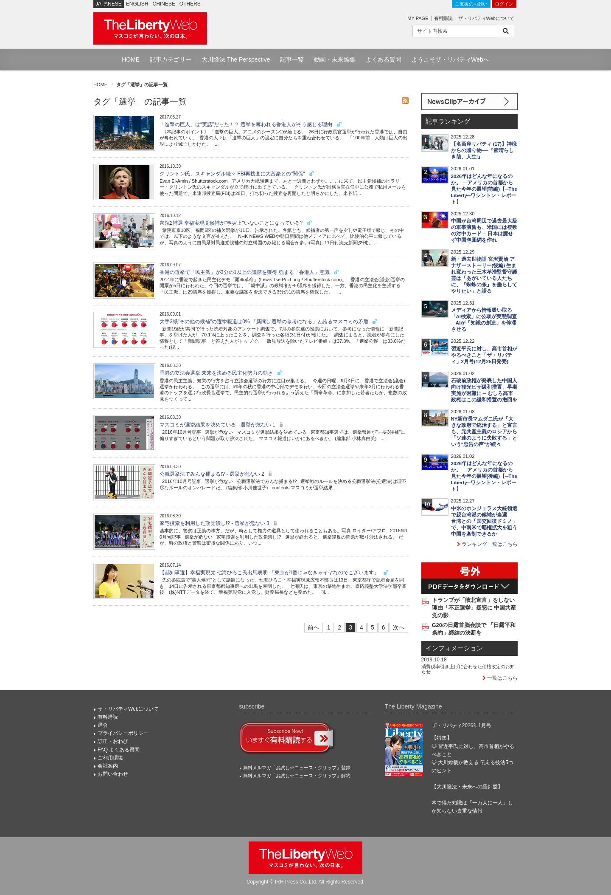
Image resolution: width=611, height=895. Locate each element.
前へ (314, 627)
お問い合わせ (113, 774)
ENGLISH (137, 4)
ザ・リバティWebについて (486, 18)
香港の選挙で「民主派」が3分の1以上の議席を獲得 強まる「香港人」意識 (249, 272)
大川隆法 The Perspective (236, 59)
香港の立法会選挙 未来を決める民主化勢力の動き (221, 373)
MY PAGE (417, 18)
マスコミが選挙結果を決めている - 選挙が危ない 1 (222, 425)
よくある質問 (383, 59)
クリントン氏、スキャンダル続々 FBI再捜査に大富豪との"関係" (237, 174)
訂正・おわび (113, 741)
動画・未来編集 (335, 59)
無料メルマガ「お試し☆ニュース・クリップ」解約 (296, 775)
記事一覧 (292, 59)
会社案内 (108, 766)
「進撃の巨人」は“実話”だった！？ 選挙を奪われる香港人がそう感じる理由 (251, 124)
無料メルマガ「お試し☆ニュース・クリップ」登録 (296, 767)
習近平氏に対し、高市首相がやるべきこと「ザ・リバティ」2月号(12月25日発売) (484, 355)
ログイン (504, 3)
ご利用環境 (110, 758)
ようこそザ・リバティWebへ (450, 59)
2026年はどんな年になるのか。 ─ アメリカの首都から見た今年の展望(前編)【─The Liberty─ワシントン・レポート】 (484, 189)
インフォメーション (454, 648)
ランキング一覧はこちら (487, 544)
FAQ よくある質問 (119, 750)
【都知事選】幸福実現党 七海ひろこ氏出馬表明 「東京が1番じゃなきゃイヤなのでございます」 (274, 573)
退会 (103, 725)
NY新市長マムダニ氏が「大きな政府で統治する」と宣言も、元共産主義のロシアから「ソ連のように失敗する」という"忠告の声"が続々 (484, 431)
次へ (399, 627)
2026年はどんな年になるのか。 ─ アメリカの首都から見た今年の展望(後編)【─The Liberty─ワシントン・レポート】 (484, 476)
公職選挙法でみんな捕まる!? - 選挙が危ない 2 (217, 474)
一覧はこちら (500, 678)
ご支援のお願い (471, 3)
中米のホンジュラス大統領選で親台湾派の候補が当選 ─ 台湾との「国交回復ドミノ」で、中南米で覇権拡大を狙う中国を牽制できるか (484, 521)
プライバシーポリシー (123, 733)
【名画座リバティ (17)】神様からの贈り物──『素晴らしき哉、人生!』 (484, 150)
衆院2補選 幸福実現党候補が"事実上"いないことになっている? (236, 223)
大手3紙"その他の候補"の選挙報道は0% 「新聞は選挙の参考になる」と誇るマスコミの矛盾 (269, 322)
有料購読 (443, 18)
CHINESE (164, 4)
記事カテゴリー (170, 59)
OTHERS (190, 4)
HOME (131, 59)
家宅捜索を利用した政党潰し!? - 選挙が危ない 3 (219, 523)
